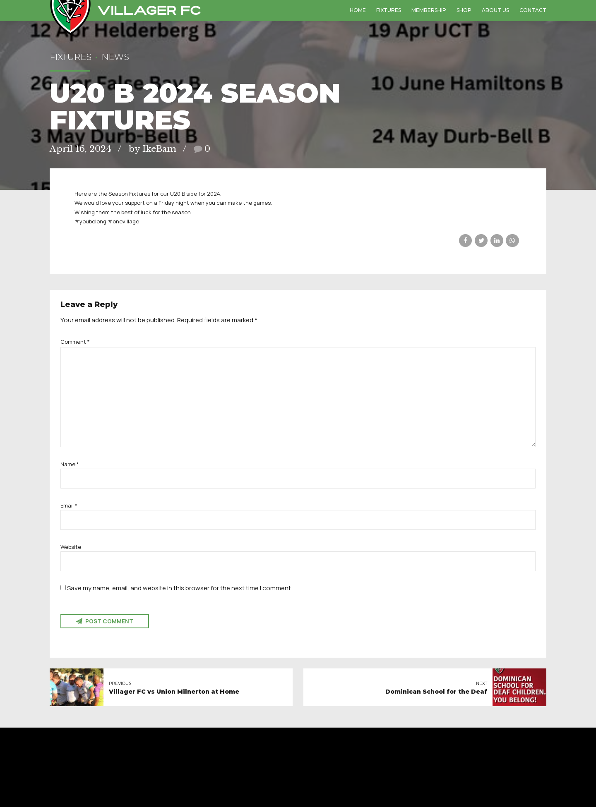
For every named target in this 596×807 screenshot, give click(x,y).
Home (358, 10)
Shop (464, 10)
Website (70, 547)
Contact (532, 10)
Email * (68, 505)
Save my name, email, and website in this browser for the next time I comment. (179, 588)
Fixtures (388, 10)
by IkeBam (152, 149)
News (115, 57)
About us (495, 10)
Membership (428, 10)
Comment (75, 341)
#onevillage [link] (123, 221)
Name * (69, 464)
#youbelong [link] (90, 221)
